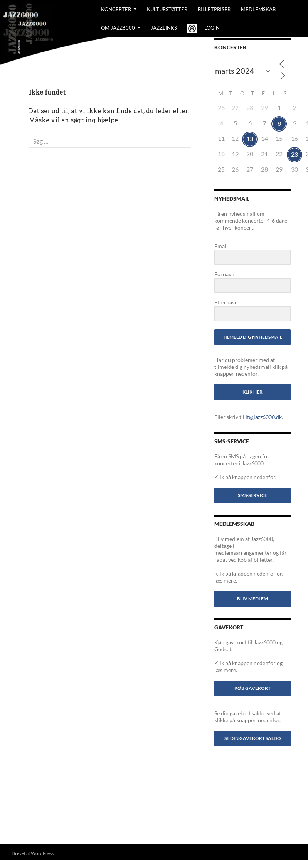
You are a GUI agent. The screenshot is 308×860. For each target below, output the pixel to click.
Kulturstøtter (167, 9)
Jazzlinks (164, 28)
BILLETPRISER (214, 9)
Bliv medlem (252, 598)
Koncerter (116, 9)
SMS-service (252, 495)
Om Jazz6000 (118, 28)
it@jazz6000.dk (264, 417)
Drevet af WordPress (33, 853)
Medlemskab (258, 9)
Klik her (252, 392)
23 (294, 154)
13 (249, 138)
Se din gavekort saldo (252, 738)
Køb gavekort (252, 688)
